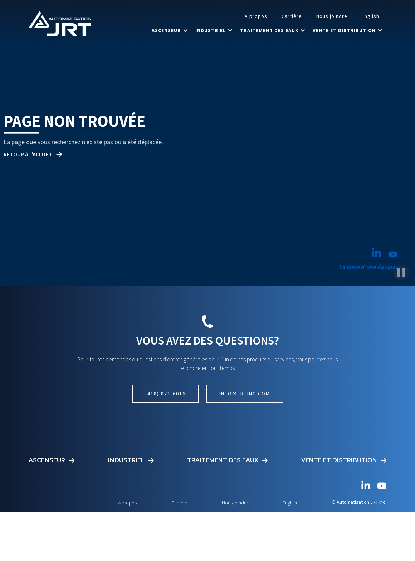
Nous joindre (331, 16)
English (370, 16)
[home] (60, 23)
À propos (256, 16)
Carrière (292, 16)
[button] (170, 30)
